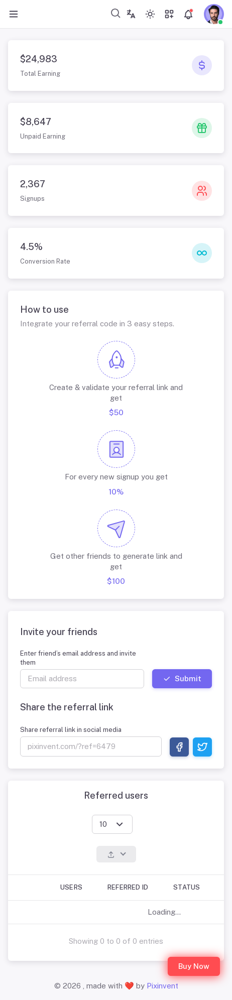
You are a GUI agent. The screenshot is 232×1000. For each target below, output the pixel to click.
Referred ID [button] (127, 887)
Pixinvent (162, 985)
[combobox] (116, 13)
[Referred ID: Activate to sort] (130, 888)
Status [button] (186, 887)
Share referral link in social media (71, 729)
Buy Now (193, 966)
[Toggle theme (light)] (150, 14)
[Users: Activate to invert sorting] (73, 888)
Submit (182, 678)
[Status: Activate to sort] (189, 888)
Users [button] (71, 887)
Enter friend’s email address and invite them (78, 658)
